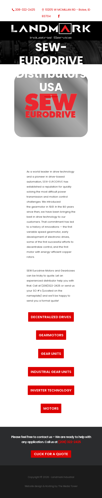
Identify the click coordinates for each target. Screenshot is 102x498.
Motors (51, 408)
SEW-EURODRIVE (53, 181)
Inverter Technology (51, 390)
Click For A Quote (51, 453)
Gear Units (51, 353)
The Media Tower (68, 486)
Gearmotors (51, 335)
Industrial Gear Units (51, 371)
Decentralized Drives (51, 317)
